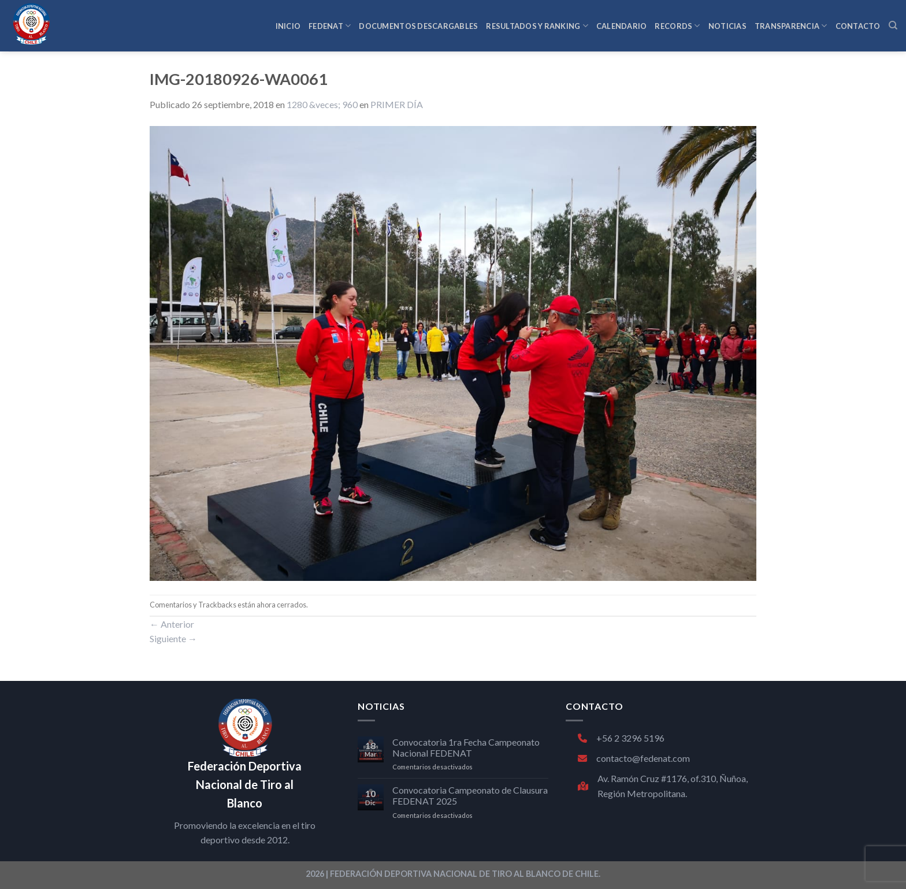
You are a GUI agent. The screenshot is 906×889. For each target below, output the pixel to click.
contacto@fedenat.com (634, 758)
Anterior (172, 623)
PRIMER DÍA (396, 104)
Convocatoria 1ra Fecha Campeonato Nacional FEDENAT (466, 747)
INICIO (288, 26)
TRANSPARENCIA (791, 25)
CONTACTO (858, 26)
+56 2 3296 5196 (621, 737)
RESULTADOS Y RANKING (537, 25)
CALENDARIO (621, 26)
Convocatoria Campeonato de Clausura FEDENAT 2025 (470, 795)
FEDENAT (330, 25)
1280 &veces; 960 (322, 104)
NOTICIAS (727, 26)
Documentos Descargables (418, 26)
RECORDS (677, 25)
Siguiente (173, 638)
